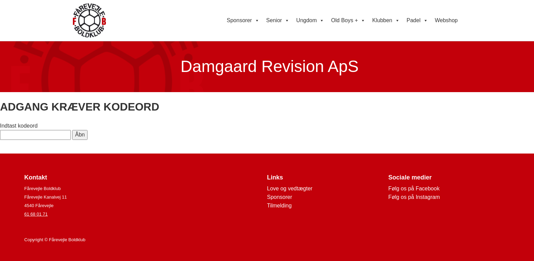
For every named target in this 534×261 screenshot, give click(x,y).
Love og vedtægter (289, 188)
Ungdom (310, 20)
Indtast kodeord (18, 126)
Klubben (386, 20)
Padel (417, 20)
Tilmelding (279, 205)
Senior (277, 20)
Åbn (79, 134)
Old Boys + (348, 20)
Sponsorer (243, 20)
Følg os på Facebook (413, 188)
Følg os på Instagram (414, 197)
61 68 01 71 (36, 214)
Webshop (446, 20)
